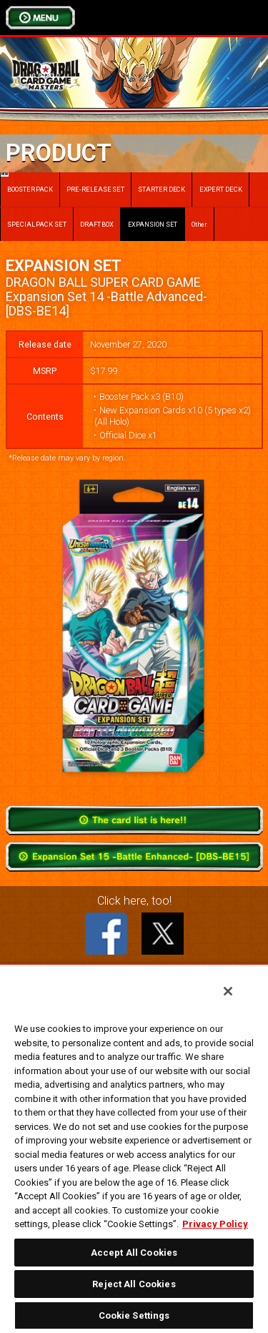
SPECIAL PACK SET (36, 224)
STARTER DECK (161, 189)
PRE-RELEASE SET (95, 189)
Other (200, 224)
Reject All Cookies (133, 1284)
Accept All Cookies (134, 1252)
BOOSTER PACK (27, 182)
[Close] (228, 991)
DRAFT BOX (97, 224)
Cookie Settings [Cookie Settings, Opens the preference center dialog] (134, 1315)
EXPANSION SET (153, 224)
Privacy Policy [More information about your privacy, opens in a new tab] (215, 1224)
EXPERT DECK (220, 189)
